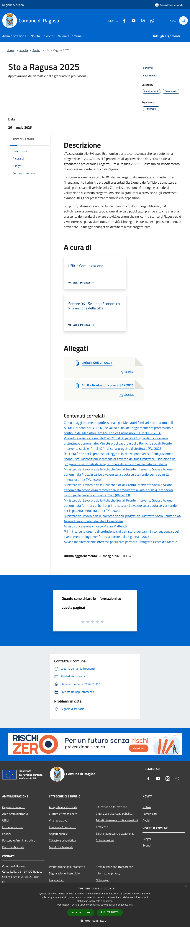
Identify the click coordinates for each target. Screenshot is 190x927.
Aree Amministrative (15, 814)
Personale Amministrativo (18, 840)
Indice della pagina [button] (23, 139)
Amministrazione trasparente (114, 866)
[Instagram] (141, 20)
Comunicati (149, 814)
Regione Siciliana (13, 5)
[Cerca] (183, 20)
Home (10, 50)
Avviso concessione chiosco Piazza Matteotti (95, 526)
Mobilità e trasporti (61, 847)
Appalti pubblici (58, 834)
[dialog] (95, 905)
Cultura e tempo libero (63, 814)
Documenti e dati (13, 847)
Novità (23, 50)
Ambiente (102, 827)
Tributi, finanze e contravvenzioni (117, 820)
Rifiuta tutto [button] (110, 912)
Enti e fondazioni (12, 827)
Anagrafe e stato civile (63, 807)
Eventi (146, 845)
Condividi (150, 68)
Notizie (146, 807)
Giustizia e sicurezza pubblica (114, 813)
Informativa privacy (108, 873)
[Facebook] (122, 20)
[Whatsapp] (150, 20)
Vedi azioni (151, 75)
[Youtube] (131, 20)
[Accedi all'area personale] (169, 5)
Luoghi (146, 839)
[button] (95, 921)
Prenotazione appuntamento (67, 866)
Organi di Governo (13, 807)
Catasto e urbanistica (62, 840)
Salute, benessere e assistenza (115, 833)
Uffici (5, 820)
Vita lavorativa (58, 820)
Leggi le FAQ (57, 880)
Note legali (102, 880)
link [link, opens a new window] (131, 904)
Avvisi (36, 50)
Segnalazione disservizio (64, 873)
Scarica (126, 371)
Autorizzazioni (105, 840)
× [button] (185, 886)
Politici (6, 834)
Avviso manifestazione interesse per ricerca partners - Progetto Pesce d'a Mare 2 (120, 541)
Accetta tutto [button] (80, 912)
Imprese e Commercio (62, 827)
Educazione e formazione (111, 807)
